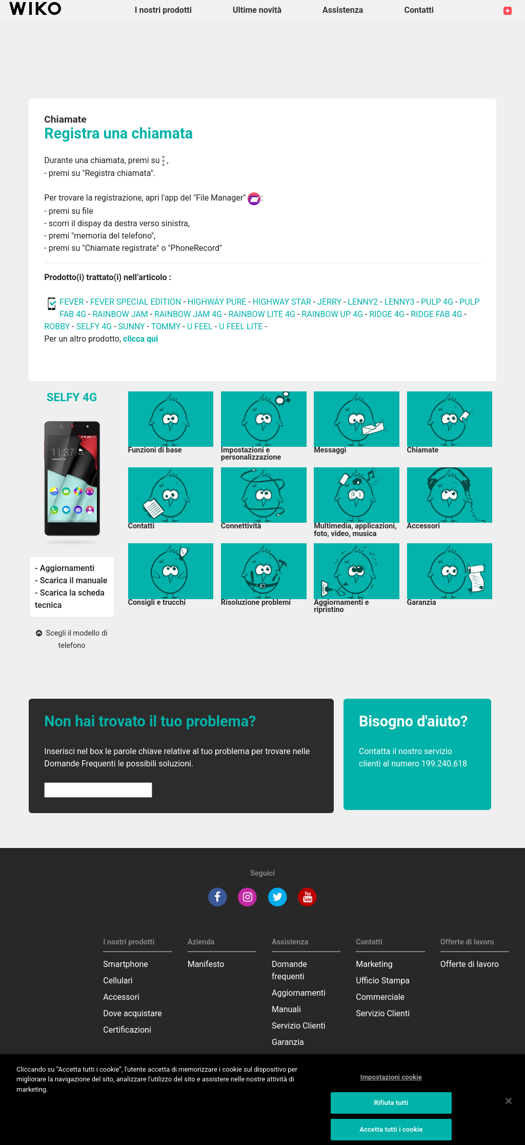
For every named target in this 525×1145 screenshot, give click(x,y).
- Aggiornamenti (64, 568)
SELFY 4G (94, 326)
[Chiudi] (508, 1106)
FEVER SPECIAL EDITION (135, 302)
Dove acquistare (132, 1013)
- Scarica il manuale (71, 580)
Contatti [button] (419, 10)
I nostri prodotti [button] (163, 10)
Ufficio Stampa (383, 980)
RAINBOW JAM (121, 314)
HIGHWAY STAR (283, 302)
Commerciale (380, 997)
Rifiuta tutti (391, 1108)
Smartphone (125, 964)
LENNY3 (400, 302)
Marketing (374, 964)
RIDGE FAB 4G (436, 314)
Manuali (286, 1009)
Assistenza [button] (342, 10)
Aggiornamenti (299, 993)
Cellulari (117, 980)
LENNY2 (363, 302)
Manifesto (206, 964)
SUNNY (131, 326)
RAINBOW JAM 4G (188, 314)
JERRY (329, 302)
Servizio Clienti (299, 1026)
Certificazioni (127, 1030)
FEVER (72, 302)
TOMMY (166, 326)
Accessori (121, 997)
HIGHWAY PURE (218, 302)
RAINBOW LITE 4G (262, 314)
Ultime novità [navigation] (257, 10)
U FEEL (200, 326)
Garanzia (288, 1042)
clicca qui (140, 339)
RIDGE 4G (387, 314)
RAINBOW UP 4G (333, 314)
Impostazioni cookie (391, 1081)
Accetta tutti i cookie (390, 1134)
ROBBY (57, 326)
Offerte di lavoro (469, 964)
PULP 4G (437, 302)
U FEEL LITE (240, 326)
